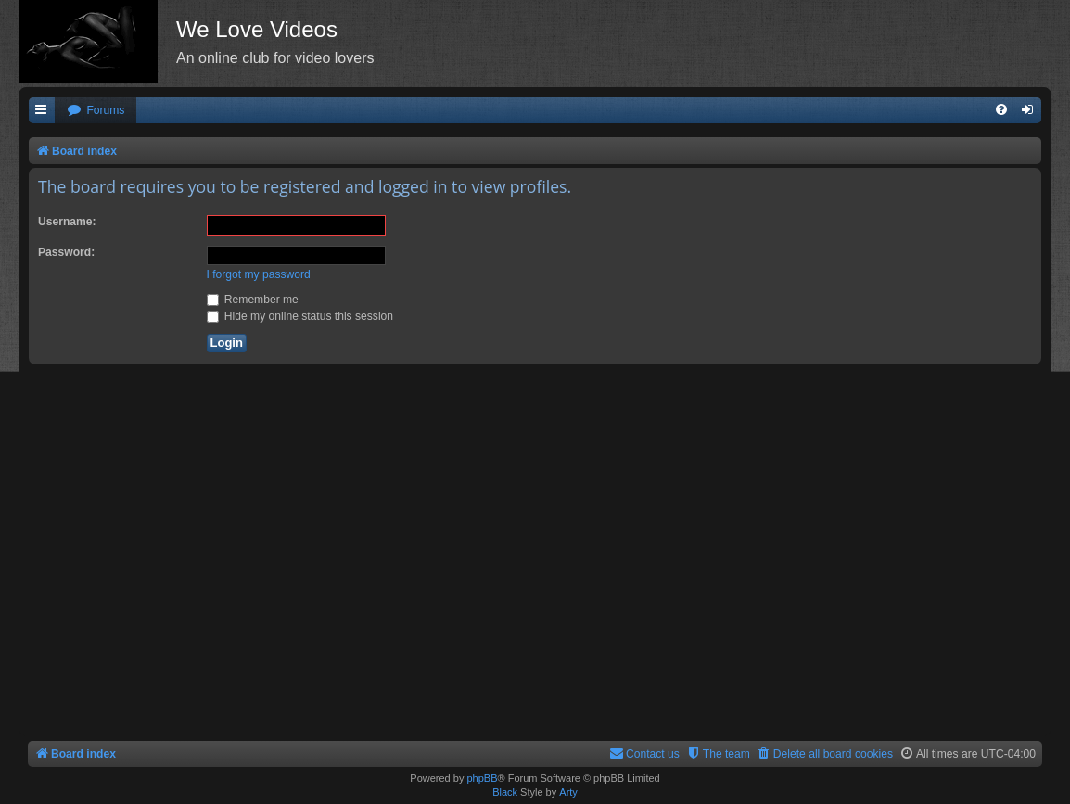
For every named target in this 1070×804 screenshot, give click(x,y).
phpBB (481, 778)
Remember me (253, 299)
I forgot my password (259, 274)
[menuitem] (95, 110)
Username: (67, 221)
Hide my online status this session (300, 316)
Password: (66, 252)
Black (504, 792)
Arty (568, 792)
